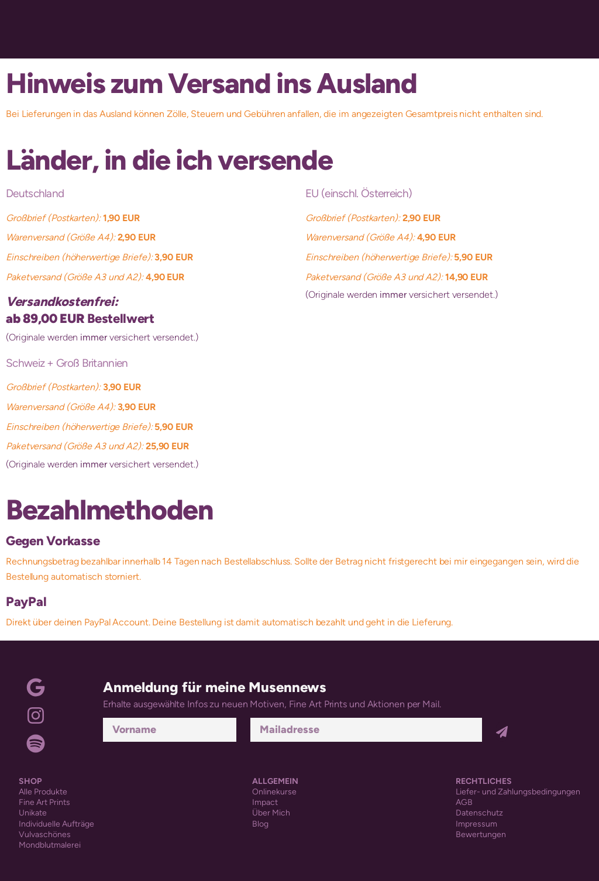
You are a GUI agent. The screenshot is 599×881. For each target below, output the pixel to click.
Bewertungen (481, 834)
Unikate (33, 813)
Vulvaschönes (45, 834)
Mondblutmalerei (50, 845)
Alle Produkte (43, 792)
